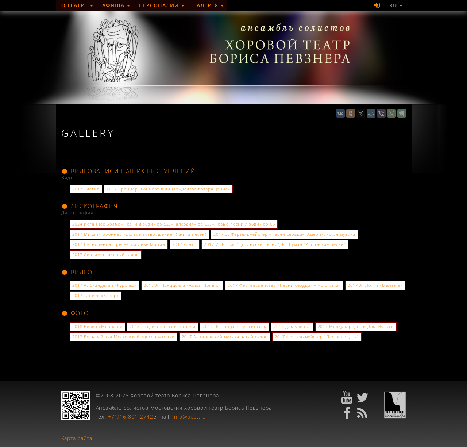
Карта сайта (77, 438)
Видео (77, 272)
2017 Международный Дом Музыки (356, 326)
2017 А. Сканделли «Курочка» (104, 285)
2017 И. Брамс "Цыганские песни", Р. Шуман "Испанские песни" (275, 244)
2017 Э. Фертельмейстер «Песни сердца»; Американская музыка (284, 234)
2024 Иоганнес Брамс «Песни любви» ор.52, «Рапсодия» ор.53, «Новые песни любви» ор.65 (173, 224)
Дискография (89, 206)
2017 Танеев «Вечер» (95, 295)
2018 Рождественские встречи (163, 326)
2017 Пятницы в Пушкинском (234, 326)
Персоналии (161, 5)
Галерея (208, 5)
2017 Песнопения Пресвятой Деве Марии (118, 244)
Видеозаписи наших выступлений (128, 171)
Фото (75, 313)
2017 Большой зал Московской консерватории (123, 336)
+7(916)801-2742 (130, 416)
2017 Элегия (86, 189)
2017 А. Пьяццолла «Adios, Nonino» (182, 285)
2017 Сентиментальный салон (105, 254)
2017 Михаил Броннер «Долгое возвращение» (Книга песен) (139, 234)
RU (395, 5)
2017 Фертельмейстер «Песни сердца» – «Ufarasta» (284, 285)
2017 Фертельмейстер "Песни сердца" (317, 336)
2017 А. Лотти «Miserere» (375, 285)
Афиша (116, 5)
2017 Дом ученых (292, 326)
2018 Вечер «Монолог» (97, 326)
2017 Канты (184, 244)
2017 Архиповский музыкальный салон (224, 336)
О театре (77, 5)
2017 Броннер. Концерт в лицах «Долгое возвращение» (168, 189)
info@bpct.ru (189, 416)
